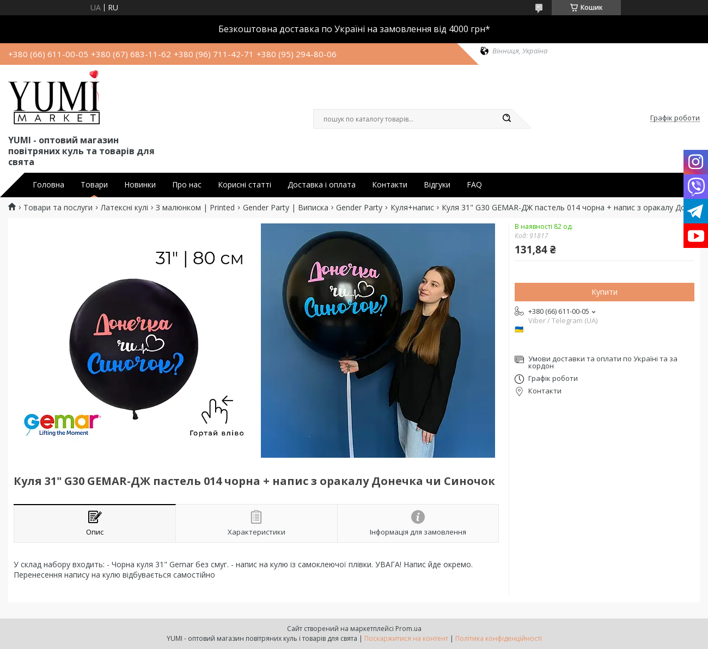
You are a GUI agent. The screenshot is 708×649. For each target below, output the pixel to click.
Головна (48, 185)
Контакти (389, 185)
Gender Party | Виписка (285, 208)
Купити (604, 292)
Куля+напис (412, 208)
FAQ (474, 185)
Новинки (140, 185)
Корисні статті (244, 185)
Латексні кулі (124, 208)
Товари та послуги (58, 208)
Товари (94, 185)
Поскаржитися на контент (406, 638)
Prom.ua (408, 628)
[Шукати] (506, 119)
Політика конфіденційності (498, 638)
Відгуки (437, 185)
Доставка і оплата (322, 185)
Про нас (187, 185)
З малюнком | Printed (195, 208)
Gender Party (359, 208)
